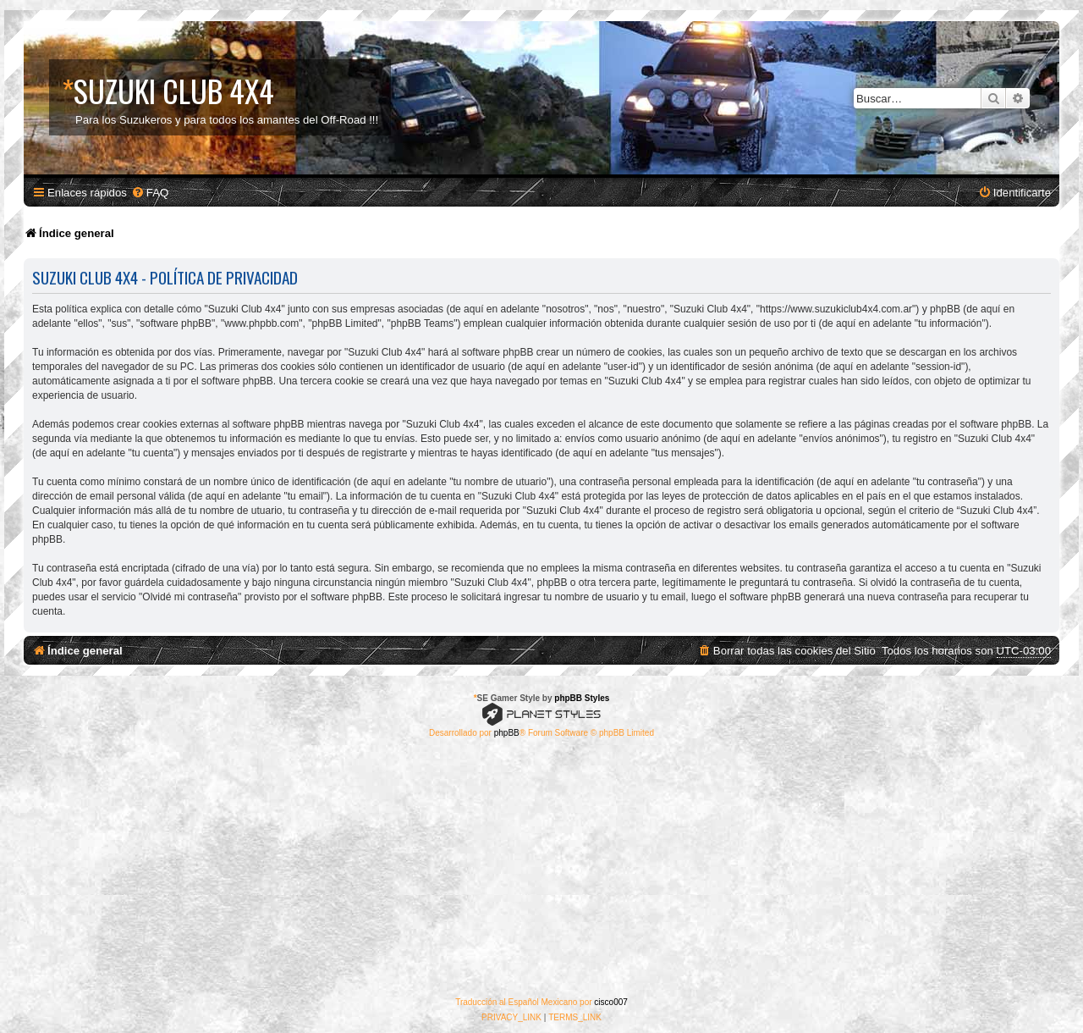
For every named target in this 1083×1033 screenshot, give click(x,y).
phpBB (507, 732)
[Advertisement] (541, 867)
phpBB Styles (581, 698)
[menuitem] (149, 192)
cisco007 (610, 1002)
